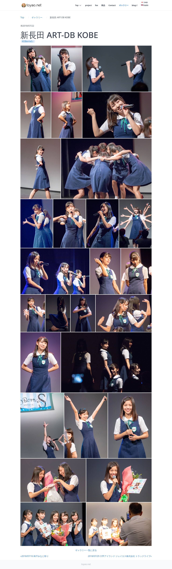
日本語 (146, 2)
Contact (112, 5)
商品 (103, 5)
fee (96, 5)
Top (76, 5)
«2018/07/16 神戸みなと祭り (34, 556)
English (146, 5)
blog (135, 5)
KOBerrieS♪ (28, 41)
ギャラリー (123, 5)
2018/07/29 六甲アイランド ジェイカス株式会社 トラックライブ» (120, 556)
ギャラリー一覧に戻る (86, 550)
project (88, 5)
